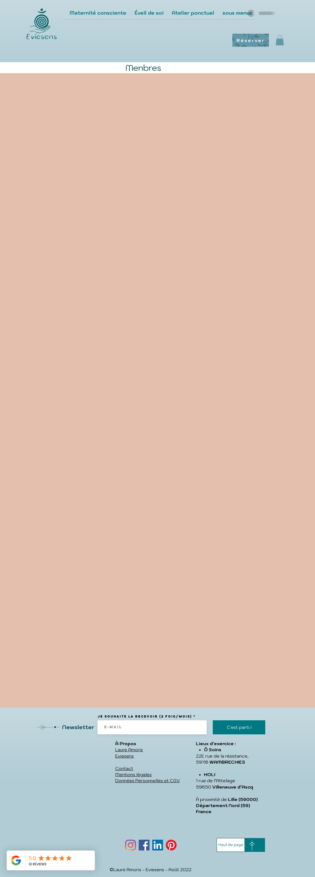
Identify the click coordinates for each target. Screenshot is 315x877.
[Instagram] (130, 845)
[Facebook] (144, 845)
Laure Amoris (129, 749)
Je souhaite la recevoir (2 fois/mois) (145, 716)
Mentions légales (133, 774)
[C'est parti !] (239, 727)
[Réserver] (250, 40)
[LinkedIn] (157, 845)
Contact (124, 768)
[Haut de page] (231, 845)
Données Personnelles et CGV (147, 780)
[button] (279, 40)
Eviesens (124, 756)
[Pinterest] (171, 845)
